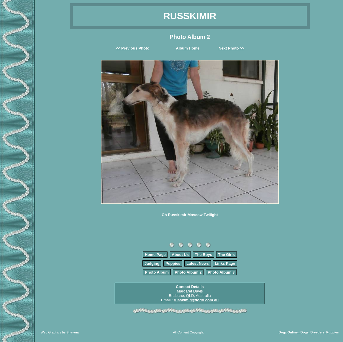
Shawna (72, 332)
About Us (180, 254)
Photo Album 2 (188, 272)
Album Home (187, 48)
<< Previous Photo (132, 48)
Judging (152, 263)
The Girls (226, 254)
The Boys (203, 254)
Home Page (155, 254)
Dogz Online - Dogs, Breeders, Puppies (309, 332)
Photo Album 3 (221, 272)
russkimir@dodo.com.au (196, 300)
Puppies (172, 263)
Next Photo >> (231, 48)
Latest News (197, 263)
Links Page (225, 263)
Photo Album (157, 272)
